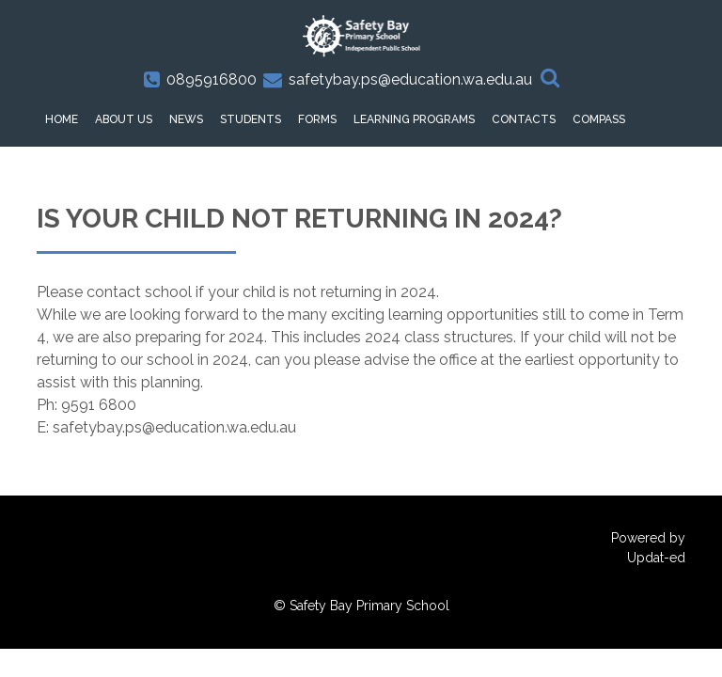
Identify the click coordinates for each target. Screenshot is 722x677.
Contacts (524, 119)
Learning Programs (414, 119)
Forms (317, 119)
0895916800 (211, 79)
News (186, 119)
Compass (599, 119)
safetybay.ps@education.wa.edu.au (410, 79)
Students (250, 119)
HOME (61, 119)
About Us (123, 119)
